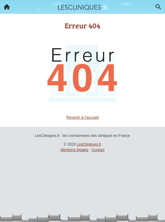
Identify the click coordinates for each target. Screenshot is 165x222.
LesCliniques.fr (89, 144)
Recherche (156, 5)
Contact (98, 150)
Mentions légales (74, 150)
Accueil (5, 5)
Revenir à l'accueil (82, 117)
